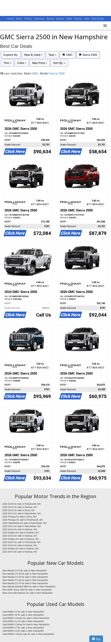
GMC (67, 54)
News (19, 18)
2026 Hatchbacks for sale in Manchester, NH (24, 523)
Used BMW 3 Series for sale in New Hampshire (25, 618)
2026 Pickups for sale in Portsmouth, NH (22, 520)
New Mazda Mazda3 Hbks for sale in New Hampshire (28, 586)
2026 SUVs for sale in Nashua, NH (19, 507)
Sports (50, 18)
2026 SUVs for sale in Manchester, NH (21, 513)
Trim (7, 63)
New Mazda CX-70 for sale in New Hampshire (25, 583)
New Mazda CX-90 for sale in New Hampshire (25, 580)
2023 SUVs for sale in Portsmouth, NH (21, 542)
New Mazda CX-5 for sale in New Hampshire (24, 570)
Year (52, 54)
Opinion (60, 18)
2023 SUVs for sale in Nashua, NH (19, 545)
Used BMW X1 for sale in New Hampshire (23, 621)
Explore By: (11, 54)
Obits (69, 18)
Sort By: (59, 63)
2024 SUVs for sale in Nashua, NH (19, 536)
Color (21, 63)
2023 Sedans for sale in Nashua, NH (20, 548)
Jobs (87, 18)
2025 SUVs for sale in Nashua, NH (19, 529)
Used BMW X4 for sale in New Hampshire (23, 631)
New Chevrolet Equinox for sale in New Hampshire (27, 593)
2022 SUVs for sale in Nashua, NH (19, 551)
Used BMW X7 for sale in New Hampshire (23, 627)
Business (39, 18)
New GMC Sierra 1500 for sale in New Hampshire (27, 589)
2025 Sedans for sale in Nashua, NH (20, 532)
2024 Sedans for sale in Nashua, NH (20, 539)
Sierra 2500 (88, 54)
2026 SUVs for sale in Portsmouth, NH (21, 504)
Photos (78, 18)
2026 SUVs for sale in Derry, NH (18, 510)
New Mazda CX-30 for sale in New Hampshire (25, 577)
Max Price (39, 63)
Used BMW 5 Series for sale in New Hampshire (25, 624)
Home (10, 18)
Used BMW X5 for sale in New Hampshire (23, 615)
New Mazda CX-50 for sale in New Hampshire (25, 573)
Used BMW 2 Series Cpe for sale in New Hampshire (28, 634)
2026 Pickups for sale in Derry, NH (19, 516)
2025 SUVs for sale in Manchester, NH (21, 526)
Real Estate (98, 18)
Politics (28, 18)
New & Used (33, 54)
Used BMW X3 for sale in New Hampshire (23, 611)
